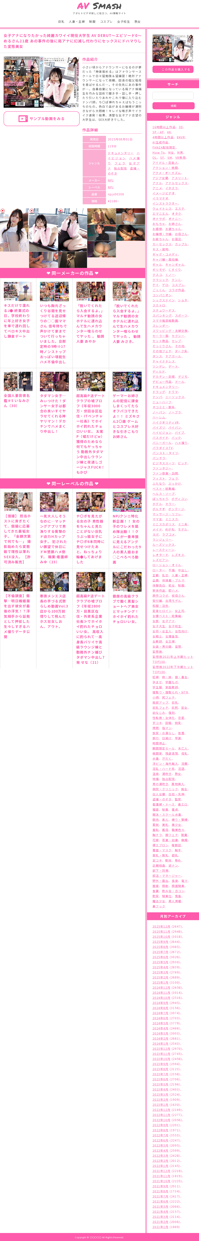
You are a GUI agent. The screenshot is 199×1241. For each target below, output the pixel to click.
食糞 (155, 891)
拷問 (155, 728)
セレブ (176, 341)
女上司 (179, 611)
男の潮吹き (160, 784)
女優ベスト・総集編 (166, 616)
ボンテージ (176, 509)
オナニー (174, 218)
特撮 (155, 779)
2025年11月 (161, 931)
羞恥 (155, 830)
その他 (180, 346)
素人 (165, 819)
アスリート (180, 178)
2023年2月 (160, 1099)
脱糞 (184, 835)
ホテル (157, 504)
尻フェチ (168, 697)
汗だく (167, 758)
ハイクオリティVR (165, 422)
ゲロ (165, 285)
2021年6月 (160, 1201)
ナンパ (157, 397)
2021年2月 (160, 1222)
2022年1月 (160, 1166)
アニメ (157, 188)
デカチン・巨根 (163, 376)
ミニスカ (171, 519)
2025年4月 (160, 967)
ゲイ (155, 285)
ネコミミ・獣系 (163, 407)
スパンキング (162, 315)
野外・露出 (160, 881)
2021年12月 (161, 1171)
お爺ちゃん (160, 239)
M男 (180, 152)
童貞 (175, 809)
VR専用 (180, 157)
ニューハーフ (161, 402)
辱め (178, 860)
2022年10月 (161, 1120)
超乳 (175, 855)
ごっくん (158, 290)
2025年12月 (161, 926)
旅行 (155, 738)
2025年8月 (160, 947)
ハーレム (158, 417)
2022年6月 (160, 1140)
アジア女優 (160, 178)
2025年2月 (160, 977)
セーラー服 (160, 336)
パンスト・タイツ (165, 453)
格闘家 (157, 753)
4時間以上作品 (163, 137)
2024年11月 (161, 992)
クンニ (176, 280)
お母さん (181, 234)
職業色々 (178, 830)
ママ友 (157, 519)
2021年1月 (160, 1227)
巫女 (184, 707)
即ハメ (173, 590)
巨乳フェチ (160, 707)
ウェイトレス (162, 208)
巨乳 (61, 21)
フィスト (158, 478)
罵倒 (155, 824)
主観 (155, 575)
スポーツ (181, 315)
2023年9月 (160, 1064)
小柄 (155, 697)
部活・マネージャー (166, 875)
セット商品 (160, 341)
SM (169, 157)
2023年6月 (160, 1079)
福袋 (155, 809)
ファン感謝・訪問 (165, 473)
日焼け (167, 738)
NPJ (111, 180)
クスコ (157, 274)
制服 (92, 21)
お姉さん (174, 224)
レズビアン (160, 560)
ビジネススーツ (163, 463)
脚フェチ (171, 835)
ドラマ (173, 392)
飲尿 (155, 896)
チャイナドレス (163, 361)
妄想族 (157, 651)
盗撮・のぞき (162, 799)
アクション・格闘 (165, 168)
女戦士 (157, 636)
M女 (171, 152)
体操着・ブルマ (173, 580)
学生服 (157, 687)
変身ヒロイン (162, 611)
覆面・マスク (162, 850)
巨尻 (175, 707)
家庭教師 (171, 687)
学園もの (171, 682)
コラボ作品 (176, 290)
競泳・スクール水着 (166, 814)
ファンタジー (162, 468)
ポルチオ (158, 509)
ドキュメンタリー (121, 153)
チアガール (173, 356)
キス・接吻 (160, 249)
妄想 (178, 646)
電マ (184, 881)
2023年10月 (161, 1059)
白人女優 (158, 794)
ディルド (158, 371)
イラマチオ (160, 198)
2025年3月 (160, 972)
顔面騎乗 (178, 886)
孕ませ (157, 682)
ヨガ (155, 534)
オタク (176, 213)
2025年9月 (160, 941)
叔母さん (178, 595)
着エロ (183, 804)
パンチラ (158, 458)
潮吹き (167, 774)
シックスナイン (163, 300)
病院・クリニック (165, 789)
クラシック (160, 280)
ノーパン (158, 412)
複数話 (176, 845)
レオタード (160, 555)
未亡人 (183, 748)
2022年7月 (160, 1135)
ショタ (183, 300)
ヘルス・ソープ (163, 493)
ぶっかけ (174, 483)
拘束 (178, 723)
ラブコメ (168, 534)
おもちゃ (158, 224)
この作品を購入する (176, 69)
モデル (183, 529)
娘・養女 (181, 677)
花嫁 (155, 840)
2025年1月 (160, 982)
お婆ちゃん (173, 229)
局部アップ (160, 702)
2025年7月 (160, 952)
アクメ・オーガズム (166, 173)
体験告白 (158, 585)
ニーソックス (175, 397)
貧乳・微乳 (160, 855)
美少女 (176, 824)
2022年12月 (161, 1109)
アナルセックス (176, 183)
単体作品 (158, 590)
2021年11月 (161, 1176)
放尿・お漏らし (163, 733)
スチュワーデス (163, 310)
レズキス (178, 555)
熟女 (137, 21)
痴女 (184, 789)
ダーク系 (181, 351)
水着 (155, 758)
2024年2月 (160, 1038)
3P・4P (158, 132)
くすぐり (174, 269)
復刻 (171, 712)
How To (158, 152)
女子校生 (123, 21)
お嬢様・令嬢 (162, 234)
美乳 (165, 824)
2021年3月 (160, 1216)
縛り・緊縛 (180, 819)
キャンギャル (175, 264)
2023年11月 (161, 1053)
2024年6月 (160, 1018)
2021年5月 (160, 1206)
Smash (99, 5)
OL (154, 157)
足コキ (157, 860)
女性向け (181, 631)
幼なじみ (158, 712)
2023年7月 (160, 1074)
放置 (181, 733)
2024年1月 (160, 1043)
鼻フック (158, 906)
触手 (178, 850)
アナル (157, 183)
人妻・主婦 (77, 21)
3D (181, 127)
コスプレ (106, 21)
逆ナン (173, 865)
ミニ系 (183, 524)
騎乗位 (167, 896)
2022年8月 (160, 1130)
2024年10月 (161, 997)
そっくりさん (162, 346)
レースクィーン (163, 549)
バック (176, 437)
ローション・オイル (166, 565)
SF (162, 157)
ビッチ (182, 463)
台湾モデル (173, 600)
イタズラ (171, 188)
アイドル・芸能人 (165, 162)
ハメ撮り (181, 443)
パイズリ (158, 427)
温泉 (155, 774)
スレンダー (160, 325)
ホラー (170, 504)
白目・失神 (176, 794)
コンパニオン (162, 295)
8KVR (181, 137)
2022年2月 (160, 1160)
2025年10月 (161, 936)
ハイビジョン (162, 432)
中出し (183, 570)
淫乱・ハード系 (163, 768)
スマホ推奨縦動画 (165, 320)
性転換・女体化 (163, 718)
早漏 (178, 738)
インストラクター (165, 203)
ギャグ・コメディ (165, 254)
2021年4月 (160, 1211)
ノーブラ (174, 412)
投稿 (168, 723)
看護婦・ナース (163, 804)
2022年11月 (161, 1115)
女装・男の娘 (162, 646)
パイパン (174, 427)
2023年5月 (160, 1084)
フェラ (120, 163)
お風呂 (176, 239)
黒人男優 (174, 901)
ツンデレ (158, 366)
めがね (170, 529)
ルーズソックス (163, 544)
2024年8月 (160, 1008)
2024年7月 (160, 1013)
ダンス (157, 356)
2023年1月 (160, 1104)
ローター (158, 570)
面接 (155, 886)
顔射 (165, 886)
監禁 (178, 799)
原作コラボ (160, 595)
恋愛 (181, 718)
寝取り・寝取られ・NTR (170, 692)
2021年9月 (160, 1186)
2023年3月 (160, 1094)
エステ (180, 208)
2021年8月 (160, 1191)
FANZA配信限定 (163, 147)
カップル (181, 244)
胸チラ (157, 835)
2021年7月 (160, 1196)
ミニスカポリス (163, 524)
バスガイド (160, 437)
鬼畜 (178, 896)
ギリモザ (158, 269)
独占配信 (120, 168)
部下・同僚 (160, 870)
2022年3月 (160, 1155)
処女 (171, 585)
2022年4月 (160, 1150)
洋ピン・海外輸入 (165, 763)
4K (169, 132)
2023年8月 (160, 1069)
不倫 (171, 570)
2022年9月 (160, 1125)
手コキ (157, 723)
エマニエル (160, 213)
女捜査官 (171, 636)
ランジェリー (162, 539)
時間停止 (158, 743)
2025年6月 (160, 957)
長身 (175, 881)
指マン (167, 728)
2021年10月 (161, 1181)
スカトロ (158, 305)
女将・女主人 (162, 631)
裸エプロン (160, 845)
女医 (155, 621)
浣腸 (184, 763)
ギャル (157, 264)
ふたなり (158, 483)
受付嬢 (157, 600)
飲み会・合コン (173, 891)
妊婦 (155, 677)
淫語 (181, 768)
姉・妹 (167, 677)
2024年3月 (160, 1033)
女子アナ (168, 621)
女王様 (170, 641)
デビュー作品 (162, 381)
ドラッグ (158, 392)
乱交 (165, 575)
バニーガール (162, 443)
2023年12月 (161, 1048)
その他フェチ (162, 351)
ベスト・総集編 (163, 488)
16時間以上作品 (164, 127)
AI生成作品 (160, 142)
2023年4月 (160, 1089)
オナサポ (158, 218)
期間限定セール (163, 748)
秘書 (165, 809)
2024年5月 (160, 1023)
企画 (155, 580)
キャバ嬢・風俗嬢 (165, 259)
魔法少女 (158, 901)
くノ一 (170, 274)
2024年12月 (161, 987)
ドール (180, 381)
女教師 (157, 641)
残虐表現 (171, 753)
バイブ (179, 432)
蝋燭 (184, 840)
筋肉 (155, 819)
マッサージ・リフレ (166, 514)
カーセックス (162, 244)
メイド (157, 529)
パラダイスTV (162, 448)
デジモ (183, 376)
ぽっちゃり (160, 499)
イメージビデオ (163, 193)
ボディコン (179, 499)
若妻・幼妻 (170, 840)
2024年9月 (160, 1003)
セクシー (178, 336)
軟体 (168, 860)
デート (173, 366)
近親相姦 (158, 865)
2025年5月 (160, 962)
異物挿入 (178, 784)
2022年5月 (160, 1145)
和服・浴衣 (160, 605)
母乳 (184, 753)
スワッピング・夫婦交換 (170, 330)
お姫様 (157, 229)
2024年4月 (160, 1028)
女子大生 (158, 626)
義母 (165, 830)
